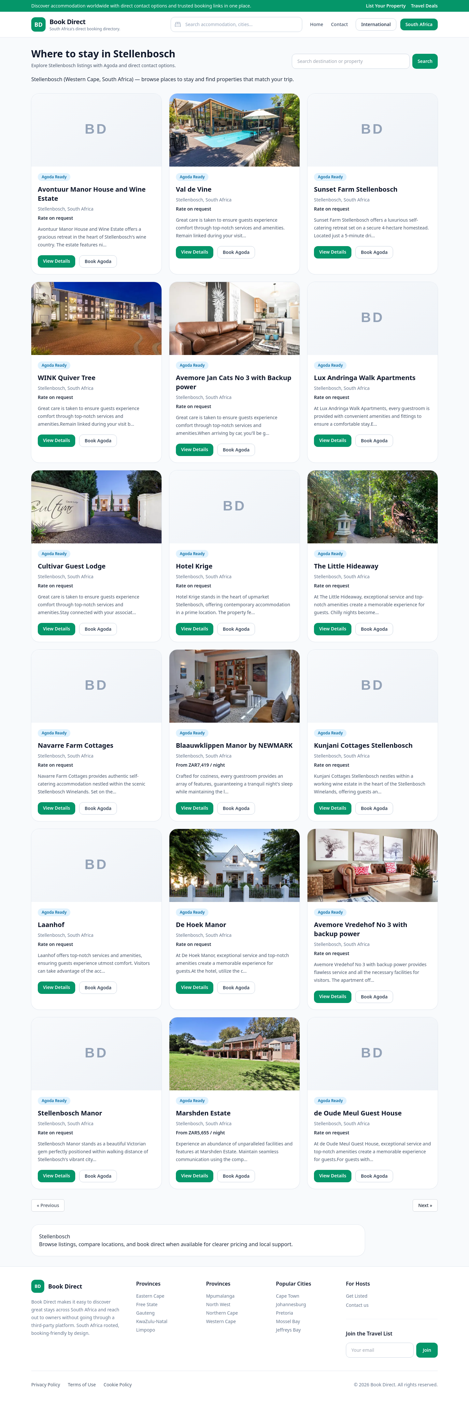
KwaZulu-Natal (151, 1321)
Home (316, 24)
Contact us (357, 1305)
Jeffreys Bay (288, 1330)
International (376, 24)
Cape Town (287, 1296)
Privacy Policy (45, 1384)
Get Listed (356, 1296)
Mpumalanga (220, 1296)
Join (427, 1350)
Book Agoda (98, 261)
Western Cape (221, 1321)
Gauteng (145, 1313)
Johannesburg (291, 1304)
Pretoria (284, 1313)
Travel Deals (424, 6)
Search (425, 61)
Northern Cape (222, 1313)
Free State (147, 1304)
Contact (339, 24)
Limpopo (145, 1330)
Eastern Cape (150, 1296)
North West (218, 1304)
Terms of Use (82, 1384)
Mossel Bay (288, 1321)
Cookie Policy (118, 1384)
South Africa (419, 24)
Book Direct (68, 21)
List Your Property (386, 6)
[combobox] (236, 24)
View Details (56, 261)
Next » (425, 1205)
